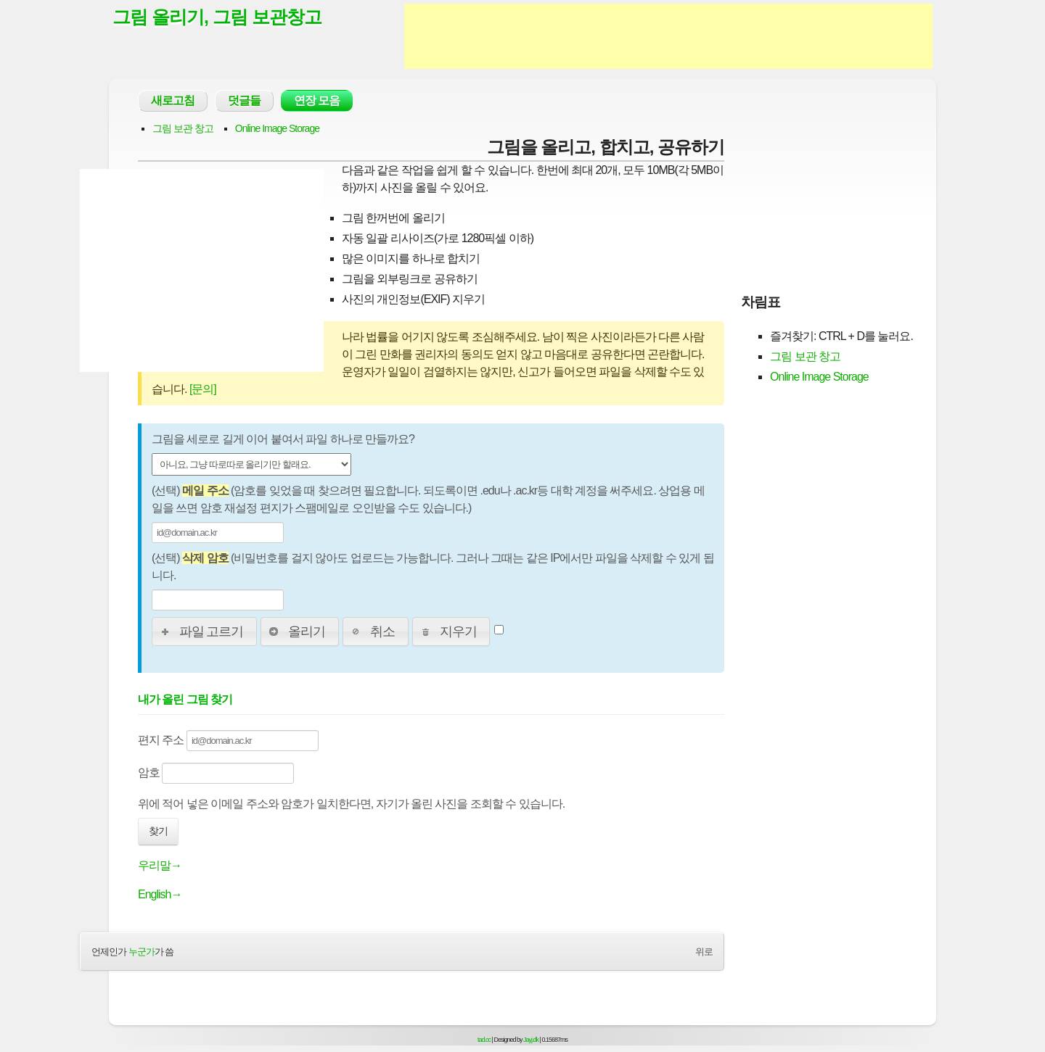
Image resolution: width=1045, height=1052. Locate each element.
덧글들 (244, 100)
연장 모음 (317, 100)
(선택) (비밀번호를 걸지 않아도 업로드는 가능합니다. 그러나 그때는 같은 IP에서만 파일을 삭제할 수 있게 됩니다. (433, 566)
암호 (216, 773)
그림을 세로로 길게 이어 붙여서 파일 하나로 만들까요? (283, 439)
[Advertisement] (668, 36)
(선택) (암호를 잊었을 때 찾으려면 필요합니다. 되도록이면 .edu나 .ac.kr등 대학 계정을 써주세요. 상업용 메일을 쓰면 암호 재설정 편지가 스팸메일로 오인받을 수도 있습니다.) (428, 499)
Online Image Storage (277, 128)
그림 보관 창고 (182, 128)
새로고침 (172, 100)
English (159, 894)
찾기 (158, 831)
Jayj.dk (530, 1039)
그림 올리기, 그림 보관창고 (216, 17)
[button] (204, 631)
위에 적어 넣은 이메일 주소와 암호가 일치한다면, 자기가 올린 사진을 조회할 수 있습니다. (351, 804)
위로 (704, 951)
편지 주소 (228, 740)
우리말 (159, 865)
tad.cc (484, 1039)
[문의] (202, 389)
